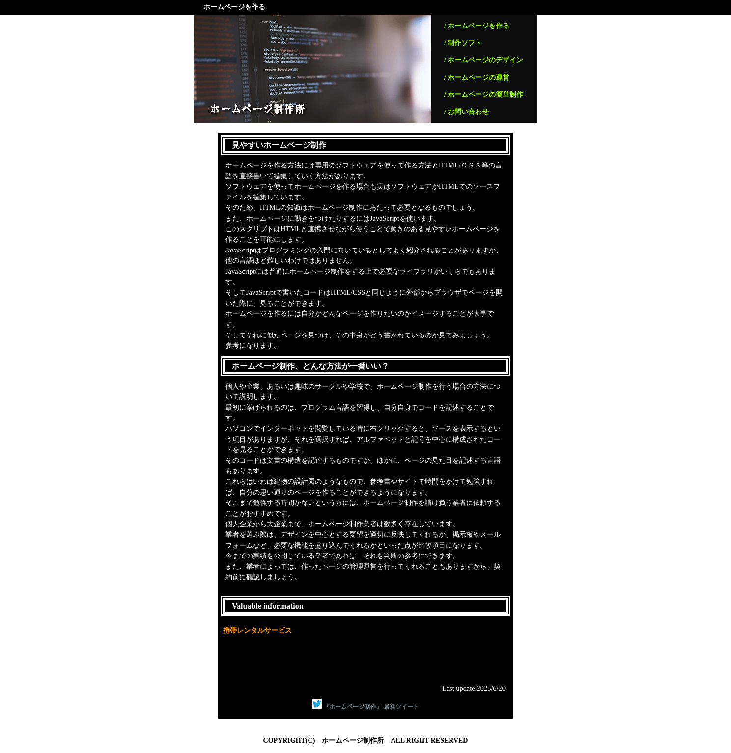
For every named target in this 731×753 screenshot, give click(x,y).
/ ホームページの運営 (476, 77)
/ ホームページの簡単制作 (483, 94)
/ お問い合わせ (466, 111)
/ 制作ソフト (463, 43)
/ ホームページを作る (476, 25)
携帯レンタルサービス (257, 630)
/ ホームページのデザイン (483, 60)
